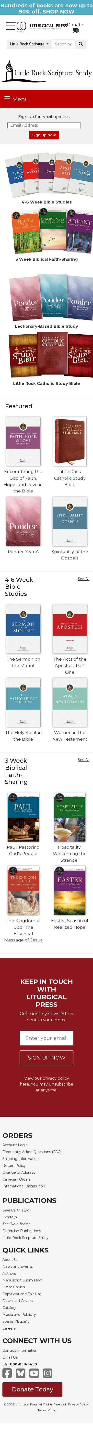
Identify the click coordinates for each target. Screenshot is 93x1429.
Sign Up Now (44, 135)
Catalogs (9, 1308)
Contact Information (19, 1350)
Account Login (15, 1145)
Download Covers (17, 1301)
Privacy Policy (78, 1404)
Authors (9, 1273)
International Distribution (23, 1186)
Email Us (9, 1357)
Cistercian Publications (21, 1231)
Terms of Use (46, 1410)
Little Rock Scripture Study (25, 1238)
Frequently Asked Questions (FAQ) (32, 1152)
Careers (8, 1328)
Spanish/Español (16, 1321)
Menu (16, 98)
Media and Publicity (19, 1314)
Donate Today (32, 1389)
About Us (10, 1259)
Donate (75, 24)
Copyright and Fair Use (21, 1294)
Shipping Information (20, 1159)
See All (83, 579)
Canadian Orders (16, 1179)
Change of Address (18, 1172)
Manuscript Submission (22, 1280)
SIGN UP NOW (46, 1058)
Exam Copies (13, 1287)
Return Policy (14, 1165)
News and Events (17, 1266)
